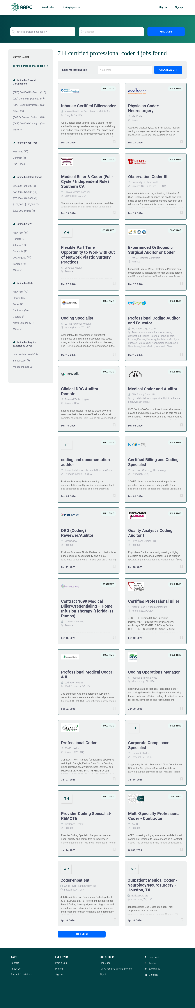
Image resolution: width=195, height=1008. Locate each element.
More (16, 129)
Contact (15, 962)
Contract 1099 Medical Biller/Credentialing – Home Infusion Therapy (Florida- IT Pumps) (87, 608)
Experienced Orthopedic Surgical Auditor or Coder (151, 250)
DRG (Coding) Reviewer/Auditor (77, 533)
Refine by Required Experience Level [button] (25, 344)
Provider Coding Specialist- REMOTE (86, 816)
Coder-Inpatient (74, 880)
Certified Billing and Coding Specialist (153, 462)
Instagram (154, 969)
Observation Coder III (147, 176)
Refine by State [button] (24, 283)
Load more (78, 934)
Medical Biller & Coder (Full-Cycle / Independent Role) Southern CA (87, 181)
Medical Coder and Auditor (152, 389)
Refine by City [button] (24, 223)
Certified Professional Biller (153, 601)
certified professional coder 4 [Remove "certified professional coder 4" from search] (29, 65)
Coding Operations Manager (154, 672)
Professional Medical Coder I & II (88, 674)
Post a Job (61, 962)
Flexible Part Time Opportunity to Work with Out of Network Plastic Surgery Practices (88, 255)
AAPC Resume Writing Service (116, 968)
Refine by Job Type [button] (26, 142)
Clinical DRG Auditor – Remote (81, 391)
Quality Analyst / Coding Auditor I (150, 533)
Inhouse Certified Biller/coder (88, 105)
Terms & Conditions (21, 974)
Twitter (152, 963)
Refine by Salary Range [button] (29, 177)
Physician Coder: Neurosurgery (143, 108)
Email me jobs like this (74, 69)
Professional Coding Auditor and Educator (154, 320)
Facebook (154, 957)
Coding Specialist (77, 318)
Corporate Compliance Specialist (148, 745)
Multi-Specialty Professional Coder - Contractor (154, 816)
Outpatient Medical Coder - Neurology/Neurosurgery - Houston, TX (152, 885)
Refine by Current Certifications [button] (24, 82)
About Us (16, 968)
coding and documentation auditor (85, 462)
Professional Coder (79, 742)
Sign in (163, 7)
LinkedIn (153, 974)
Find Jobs (166, 31)
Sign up (179, 7)
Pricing (59, 968)
